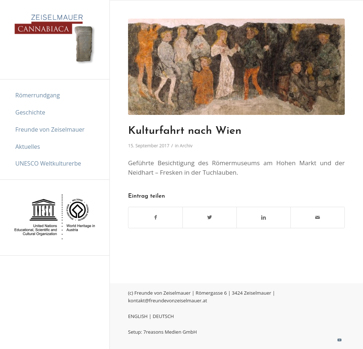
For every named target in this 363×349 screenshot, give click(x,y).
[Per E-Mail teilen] (317, 217)
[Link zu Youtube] (339, 339)
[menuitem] (54, 95)
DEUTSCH (163, 316)
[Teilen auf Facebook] (155, 217)
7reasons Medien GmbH (170, 332)
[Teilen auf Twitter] (209, 217)
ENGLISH (138, 316)
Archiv (186, 146)
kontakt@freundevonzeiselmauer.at (167, 300)
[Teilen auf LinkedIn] (263, 217)
